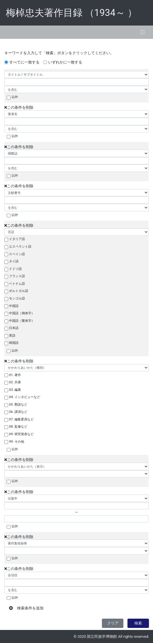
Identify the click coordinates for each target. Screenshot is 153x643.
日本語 (14, 328)
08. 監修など (18, 426)
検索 (138, 623)
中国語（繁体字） (22, 321)
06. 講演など (18, 412)
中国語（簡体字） (22, 313)
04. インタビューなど (24, 397)
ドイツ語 (15, 269)
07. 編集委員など (21, 419)
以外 (15, 97)
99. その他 (16, 441)
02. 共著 (15, 382)
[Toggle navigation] (142, 32)
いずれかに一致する (65, 62)
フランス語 (17, 276)
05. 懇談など (18, 404)
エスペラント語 (20, 246)
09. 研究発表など (21, 434)
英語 (12, 335)
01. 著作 (15, 375)
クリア (112, 623)
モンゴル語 (17, 298)
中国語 (14, 306)
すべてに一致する (24, 62)
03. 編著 (15, 390)
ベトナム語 (17, 283)
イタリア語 (17, 239)
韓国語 (14, 343)
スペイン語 (17, 254)
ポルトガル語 (18, 291)
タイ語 (14, 261)
